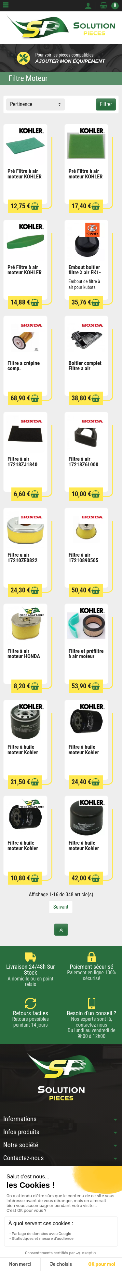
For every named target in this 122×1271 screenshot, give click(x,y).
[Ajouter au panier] (34, 206)
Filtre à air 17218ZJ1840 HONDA (22, 464)
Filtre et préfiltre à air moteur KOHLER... (86, 656)
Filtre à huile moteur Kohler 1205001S (22, 752)
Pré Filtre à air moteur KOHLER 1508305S (86, 176)
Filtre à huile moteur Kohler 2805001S (84, 848)
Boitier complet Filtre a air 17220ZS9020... (86, 368)
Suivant (61, 907)
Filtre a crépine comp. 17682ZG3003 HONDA (23, 371)
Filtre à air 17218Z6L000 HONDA (84, 464)
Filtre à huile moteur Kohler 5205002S (84, 752)
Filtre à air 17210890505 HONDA (84, 560)
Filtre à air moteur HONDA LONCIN (23, 656)
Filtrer (106, 104)
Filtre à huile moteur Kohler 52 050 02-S (22, 848)
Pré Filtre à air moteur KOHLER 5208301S (24, 272)
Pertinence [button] (21, 104)
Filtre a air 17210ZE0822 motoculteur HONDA (22, 563)
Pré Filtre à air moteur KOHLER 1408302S (24, 176)
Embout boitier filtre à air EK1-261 (85, 272)
